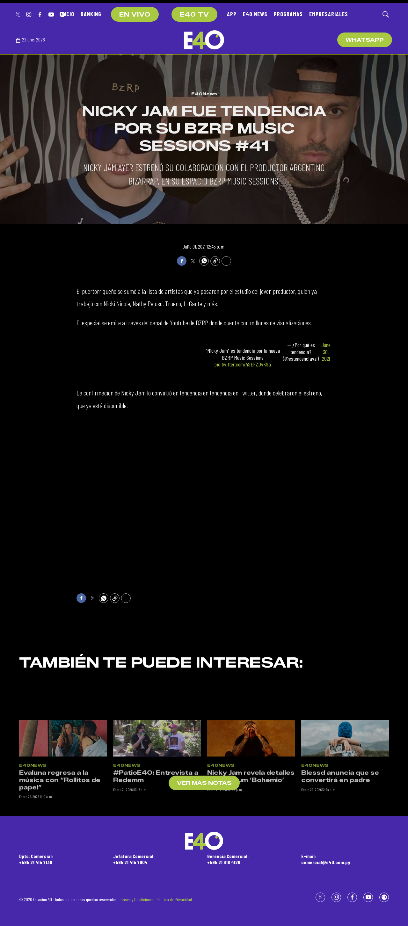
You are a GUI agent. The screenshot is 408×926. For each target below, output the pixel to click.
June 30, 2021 (326, 352)
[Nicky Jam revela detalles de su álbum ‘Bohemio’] (251, 781)
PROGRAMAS (288, 14)
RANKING (91, 14)
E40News (204, 93)
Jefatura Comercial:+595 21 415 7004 (134, 859)
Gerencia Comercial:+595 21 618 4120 (228, 859)
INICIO (67, 14)
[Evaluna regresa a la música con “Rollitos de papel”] (63, 781)
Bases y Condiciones (137, 899)
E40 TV (194, 14)
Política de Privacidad (174, 899)
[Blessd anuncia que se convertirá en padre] (345, 781)
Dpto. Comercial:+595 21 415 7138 (36, 859)
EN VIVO (134, 14)
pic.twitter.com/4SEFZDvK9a (243, 364)
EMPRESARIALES (328, 14)
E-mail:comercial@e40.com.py (325, 859)
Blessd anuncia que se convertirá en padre (340, 820)
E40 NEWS (255, 14)
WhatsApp (365, 40)
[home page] (204, 39)
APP (232, 14)
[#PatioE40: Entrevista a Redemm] (157, 781)
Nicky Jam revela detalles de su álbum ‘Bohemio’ (251, 820)
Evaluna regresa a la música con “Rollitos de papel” (59, 823)
